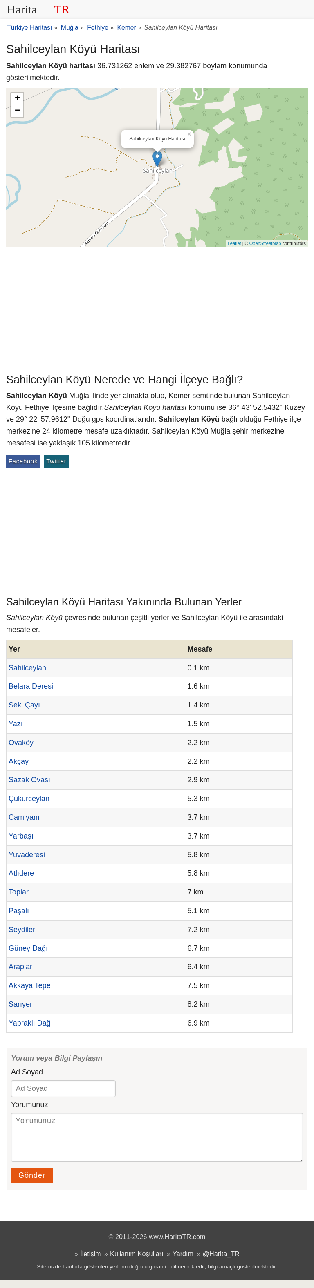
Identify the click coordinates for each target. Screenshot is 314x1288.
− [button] (17, 111)
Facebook (23, 461)
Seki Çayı (24, 705)
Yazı (16, 724)
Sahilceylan (27, 668)
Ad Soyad (27, 1072)
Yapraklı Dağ (30, 1023)
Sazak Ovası (29, 780)
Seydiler (22, 929)
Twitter (56, 461)
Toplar (19, 892)
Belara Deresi (31, 686)
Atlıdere (21, 873)
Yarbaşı (21, 836)
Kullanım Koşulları (136, 1262)
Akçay (19, 761)
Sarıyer (20, 1004)
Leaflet (234, 243)
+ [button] (17, 99)
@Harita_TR (221, 1262)
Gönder (31, 1183)
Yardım (183, 1262)
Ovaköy (21, 743)
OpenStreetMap (265, 243)
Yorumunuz (29, 1105)
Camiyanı (24, 817)
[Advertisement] (157, 308)
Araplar (20, 967)
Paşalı (19, 911)
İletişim (90, 1262)
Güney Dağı (28, 948)
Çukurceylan (29, 798)
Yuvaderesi (27, 855)
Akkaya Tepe (30, 985)
